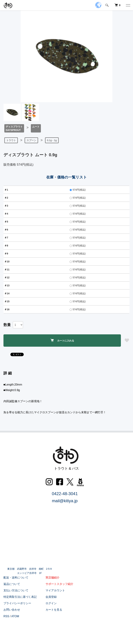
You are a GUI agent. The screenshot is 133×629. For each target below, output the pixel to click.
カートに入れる (62, 340)
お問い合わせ (11, 609)
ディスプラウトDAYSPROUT (14, 128)
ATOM (15, 616)
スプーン (31, 140)
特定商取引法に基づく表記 (20, 596)
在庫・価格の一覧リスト (66, 177)
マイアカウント (55, 590)
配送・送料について (15, 577)
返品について (11, 584)
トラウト (11, 140)
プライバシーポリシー (17, 603)
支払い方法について (15, 590)
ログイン (51, 603)
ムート (35, 126)
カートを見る (54, 609)
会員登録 (51, 596)
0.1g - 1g (52, 140)
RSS (6, 616)
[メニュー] (128, 5)
